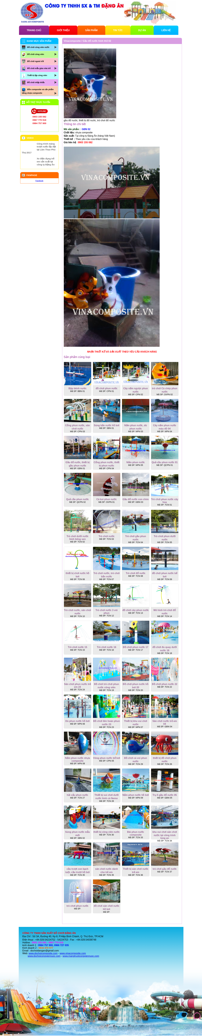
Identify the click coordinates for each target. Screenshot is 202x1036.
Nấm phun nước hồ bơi (135, 795)
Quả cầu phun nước (77, 499)
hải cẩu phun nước (77, 795)
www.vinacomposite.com (73, 953)
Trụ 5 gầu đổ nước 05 (164, 795)
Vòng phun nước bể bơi (106, 758)
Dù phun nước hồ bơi (77, 721)
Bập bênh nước (77, 388)
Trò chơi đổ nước (135, 573)
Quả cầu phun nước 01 (165, 462)
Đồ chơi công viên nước (38, 47)
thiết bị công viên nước (106, 832)
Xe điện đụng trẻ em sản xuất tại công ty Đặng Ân (46, 161)
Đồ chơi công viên (35, 54)
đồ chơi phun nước (106, 388)
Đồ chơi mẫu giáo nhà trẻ (38, 68)
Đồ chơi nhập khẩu (36, 82)
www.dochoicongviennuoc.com (44, 956)
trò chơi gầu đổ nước (165, 869)
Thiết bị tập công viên (37, 75)
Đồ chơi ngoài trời (35, 61)
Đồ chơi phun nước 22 (164, 684)
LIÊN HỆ (166, 30)
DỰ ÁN (142, 30)
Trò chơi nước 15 (77, 647)
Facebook (39, 181)
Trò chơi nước (107, 536)
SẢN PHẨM (91, 30)
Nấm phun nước (135, 462)
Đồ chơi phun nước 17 (135, 647)
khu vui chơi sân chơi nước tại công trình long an (164, 835)
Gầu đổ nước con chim (135, 499)
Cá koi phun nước (106, 499)
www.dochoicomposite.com (43, 953)
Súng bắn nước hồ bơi (106, 425)
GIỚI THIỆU (63, 30)
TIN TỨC (118, 30)
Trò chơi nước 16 (106, 647)
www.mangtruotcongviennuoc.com (81, 956)
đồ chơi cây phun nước (135, 610)
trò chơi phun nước (77, 906)
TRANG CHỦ (34, 30)
